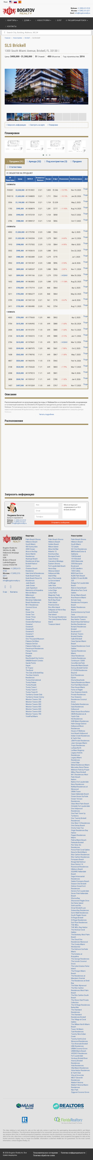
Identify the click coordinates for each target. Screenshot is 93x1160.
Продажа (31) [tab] (14, 161)
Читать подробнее (46, 414)
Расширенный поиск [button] (76, 20)
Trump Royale (31, 685)
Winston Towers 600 (33, 712)
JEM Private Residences (80, 741)
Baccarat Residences (79, 617)
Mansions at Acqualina (34, 590)
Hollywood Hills (54, 573)
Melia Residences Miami (80, 765)
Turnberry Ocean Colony (35, 697)
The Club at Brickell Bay (34, 673)
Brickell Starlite (76, 636)
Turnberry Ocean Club (34, 695)
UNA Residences (77, 1046)
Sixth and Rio (76, 905)
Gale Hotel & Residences (35, 573)
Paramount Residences (35, 648)
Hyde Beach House (33, 576)
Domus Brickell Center (79, 668)
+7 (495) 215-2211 (84, 11)
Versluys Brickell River (79, 1058)
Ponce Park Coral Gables (80, 850)
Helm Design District (78, 724)
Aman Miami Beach (78, 595)
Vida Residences (77, 1066)
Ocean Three (31, 617)
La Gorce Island (54, 581)
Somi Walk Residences (79, 913)
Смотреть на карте (37, 125)
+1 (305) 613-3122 (84, 8)
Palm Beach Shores (33, 539)
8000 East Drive (77, 573)
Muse (28, 610)
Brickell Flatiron (31, 564)
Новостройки (76, 536)
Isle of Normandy (54, 578)
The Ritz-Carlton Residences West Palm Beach (80, 990)
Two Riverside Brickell (79, 1044)
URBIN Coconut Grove (79, 1049)
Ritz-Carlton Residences (80, 855)
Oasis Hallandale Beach (80, 794)
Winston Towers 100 (33, 699)
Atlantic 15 (52, 551)
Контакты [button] (10, 26)
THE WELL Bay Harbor (79, 927)
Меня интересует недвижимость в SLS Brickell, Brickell (74, 511)
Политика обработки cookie (44, 1155)
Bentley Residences (78, 624)
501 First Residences (79, 549)
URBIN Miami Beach (78, 1051)
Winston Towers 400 (33, 707)
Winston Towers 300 (33, 704)
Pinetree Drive (53, 605)
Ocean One (30, 612)
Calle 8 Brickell (76, 639)
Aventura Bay (53, 554)
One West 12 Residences (80, 823)
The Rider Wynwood (78, 986)
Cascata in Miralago (55, 561)
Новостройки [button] (43, 20)
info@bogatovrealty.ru (82, 13)
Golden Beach (53, 544)
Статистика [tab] (14, 167)
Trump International (33, 680)
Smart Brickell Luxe (78, 908)
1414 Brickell (76, 559)
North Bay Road (54, 600)
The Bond (29, 670)
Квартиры (30, 536)
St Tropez (29, 668)
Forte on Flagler (77, 690)
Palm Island (52, 602)
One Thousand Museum (35, 639)
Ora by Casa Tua (77, 828)
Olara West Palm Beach (80, 804)
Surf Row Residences (79, 922)
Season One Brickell (78, 884)
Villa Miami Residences (80, 1068)
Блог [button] (58, 20)
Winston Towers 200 (33, 702)
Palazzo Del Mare (32, 641)
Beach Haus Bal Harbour (80, 622)
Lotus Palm (52, 593)
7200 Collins (75, 571)
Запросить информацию (16, 125)
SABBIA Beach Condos (34, 661)
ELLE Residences (77, 675)
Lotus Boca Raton (55, 588)
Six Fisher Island (77, 903)
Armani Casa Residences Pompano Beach (79, 602)
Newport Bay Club (55, 598)
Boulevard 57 (76, 631)
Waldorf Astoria (77, 1082)
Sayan (28, 665)
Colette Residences (78, 658)
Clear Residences (77, 656)
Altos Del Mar (53, 549)
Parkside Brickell (77, 842)
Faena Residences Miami (80, 682)
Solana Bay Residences (80, 910)
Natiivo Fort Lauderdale (80, 782)
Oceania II (29, 627)
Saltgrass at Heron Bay (57, 610)
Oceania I (29, 624)
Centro (28, 566)
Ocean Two (30, 615)
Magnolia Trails (54, 595)
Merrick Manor (31, 593)
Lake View (52, 585)
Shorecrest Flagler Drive (80, 901)
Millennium (30, 595)
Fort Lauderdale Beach (57, 566)
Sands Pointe (31, 663)
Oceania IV (30, 631)
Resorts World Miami (79, 852)
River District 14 (77, 864)
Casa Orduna (53, 559)
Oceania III (29, 629)
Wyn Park (74, 1090)
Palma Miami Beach (78, 840)
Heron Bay (52, 568)
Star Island (52, 615)
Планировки (52, 125)
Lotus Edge (52, 590)
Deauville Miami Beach (79, 665)
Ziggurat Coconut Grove (80, 1092)
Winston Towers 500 (33, 709)
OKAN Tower (76, 792)
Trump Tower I (31, 687)
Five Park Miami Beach (79, 685)
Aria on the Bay (31, 551)
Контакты (14, 592)
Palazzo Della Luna (33, 646)
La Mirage (52, 583)
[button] (86, 63)
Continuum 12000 (78, 661)
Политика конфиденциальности (73, 1153)
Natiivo (73, 779)
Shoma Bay (75, 898)
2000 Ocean (30, 549)
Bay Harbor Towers (78, 619)
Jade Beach (30, 583)
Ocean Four (30, 619)
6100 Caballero (77, 568)
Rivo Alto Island (54, 607)
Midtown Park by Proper (80, 770)
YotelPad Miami (32, 716)
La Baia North (76, 748)
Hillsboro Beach (31, 542)
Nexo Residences (77, 784)
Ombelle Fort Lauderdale (80, 806)
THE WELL (75, 925)
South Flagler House (78, 915)
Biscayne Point (54, 556)
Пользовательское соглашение (45, 1153)
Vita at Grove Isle (77, 1075)
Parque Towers (31, 651)
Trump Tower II (31, 690)
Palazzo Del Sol (32, 644)
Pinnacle (29, 653)
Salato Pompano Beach (80, 881)
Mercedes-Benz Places (80, 767)
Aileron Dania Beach (78, 588)
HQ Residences (77, 719)
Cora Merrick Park (78, 663)
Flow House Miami (78, 687)
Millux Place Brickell (78, 772)
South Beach (53, 612)
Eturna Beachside (78, 680)
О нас (5, 592)
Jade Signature (31, 588)
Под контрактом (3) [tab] (55, 161)
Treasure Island (54, 624)
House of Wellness (78, 731)
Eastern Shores (54, 564)
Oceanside (30, 636)
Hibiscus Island (53, 571)
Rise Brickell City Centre (35, 658)
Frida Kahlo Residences (80, 704)
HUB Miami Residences (80, 721)
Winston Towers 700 (33, 714)
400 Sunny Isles (32, 547)
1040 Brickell (76, 556)
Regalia (28, 656)
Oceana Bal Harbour (33, 622)
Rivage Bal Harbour (78, 862)
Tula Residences (77, 1032)
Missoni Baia (30, 598)
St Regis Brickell (77, 918)
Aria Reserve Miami (78, 598)
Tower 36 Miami (77, 1029)
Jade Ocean (30, 585)
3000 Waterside (77, 561)
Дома (50, 536)
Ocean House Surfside (79, 796)
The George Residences (57, 617)
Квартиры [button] (11, 20)
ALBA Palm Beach (78, 576)
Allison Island (53, 547)
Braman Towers (77, 634)
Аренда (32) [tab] (33, 161)
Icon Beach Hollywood (79, 733)
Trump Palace (31, 682)
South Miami (30, 544)
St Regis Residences (79, 920)
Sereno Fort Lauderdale (80, 891)
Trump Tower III (31, 692)
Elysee (73, 678)
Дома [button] (26, 20)
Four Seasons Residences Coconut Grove (79, 699)
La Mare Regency (77, 750)
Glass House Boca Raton (80, 712)
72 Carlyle (75, 547)
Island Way (52, 576)
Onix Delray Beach (78, 825)
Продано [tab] (76, 161)
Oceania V (29, 634)
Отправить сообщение (60, 523)
